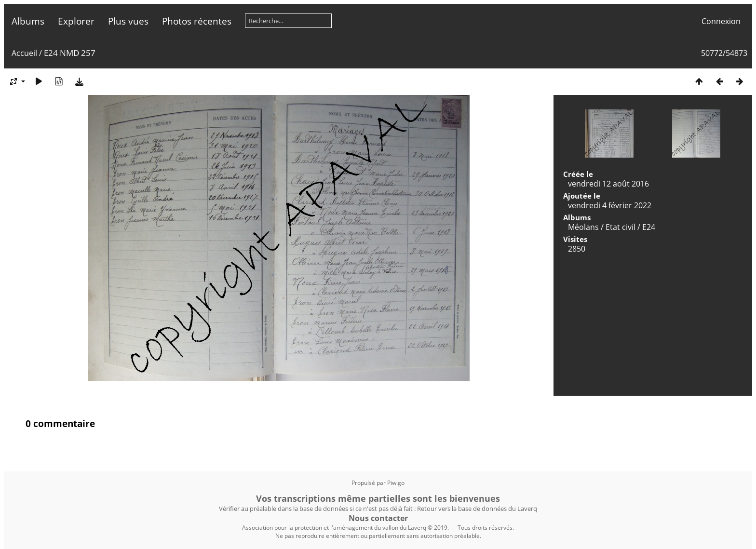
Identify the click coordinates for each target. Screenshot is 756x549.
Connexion (721, 21)
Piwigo (396, 483)
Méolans (583, 227)
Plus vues (128, 20)
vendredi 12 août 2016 (608, 183)
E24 (648, 227)
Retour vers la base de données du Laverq (477, 508)
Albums (28, 20)
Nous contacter (378, 518)
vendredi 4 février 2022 (609, 205)
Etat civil (620, 227)
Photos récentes (196, 20)
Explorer (76, 20)
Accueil (24, 53)
